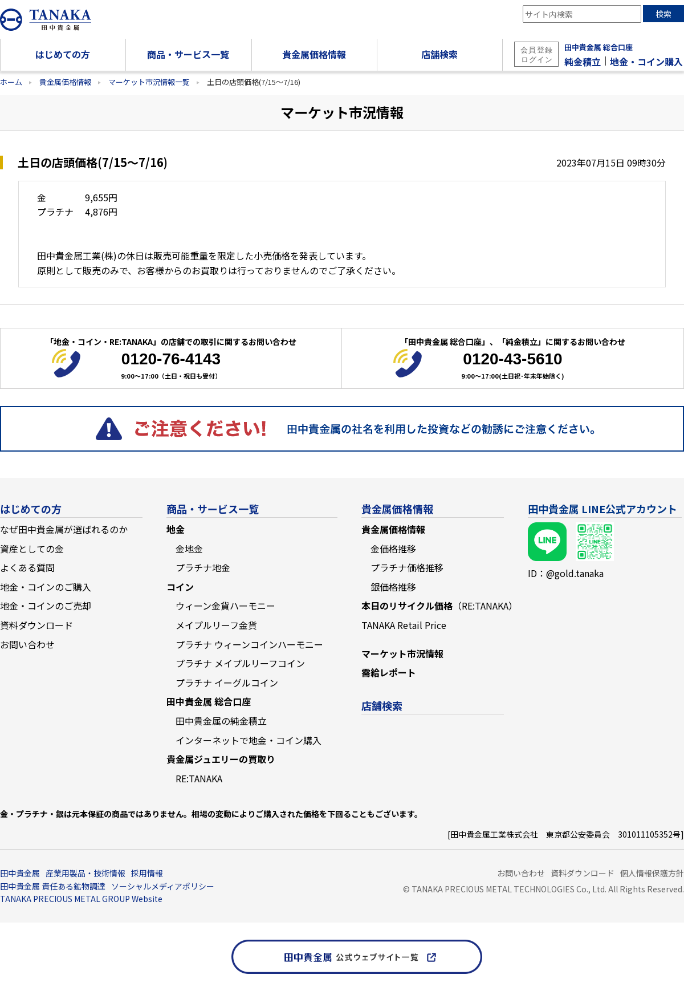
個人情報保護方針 (652, 873)
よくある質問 (27, 567)
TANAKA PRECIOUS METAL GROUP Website (81, 898)
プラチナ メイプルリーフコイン (240, 663)
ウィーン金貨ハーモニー (225, 605)
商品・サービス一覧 (212, 508)
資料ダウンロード (36, 625)
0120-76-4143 (171, 359)
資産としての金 (32, 548)
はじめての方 (31, 508)
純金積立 (582, 61)
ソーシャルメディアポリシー (162, 886)
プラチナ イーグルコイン (227, 682)
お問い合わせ (27, 644)
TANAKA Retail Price (403, 625)
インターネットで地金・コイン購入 (248, 740)
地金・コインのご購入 (45, 587)
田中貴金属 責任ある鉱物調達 (52, 886)
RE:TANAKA (199, 778)
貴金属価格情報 (65, 81)
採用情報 (147, 873)
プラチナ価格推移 (406, 567)
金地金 (189, 548)
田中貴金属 (20, 873)
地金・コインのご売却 (45, 605)
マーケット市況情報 (402, 653)
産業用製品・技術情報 (85, 873)
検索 (663, 13)
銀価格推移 (393, 587)
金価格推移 (393, 548)
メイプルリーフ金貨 (216, 625)
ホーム (11, 81)
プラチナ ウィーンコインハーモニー (249, 644)
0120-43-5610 (512, 359)
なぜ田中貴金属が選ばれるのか (64, 529)
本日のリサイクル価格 (439, 605)
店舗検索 (381, 705)
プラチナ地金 (203, 567)
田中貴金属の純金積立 (221, 721)
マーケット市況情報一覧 (149, 81)
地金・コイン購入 (646, 61)
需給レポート (388, 672)
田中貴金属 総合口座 (598, 47)
